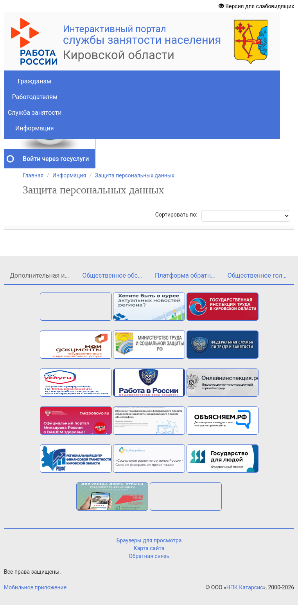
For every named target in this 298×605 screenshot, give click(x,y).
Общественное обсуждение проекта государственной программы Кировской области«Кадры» (116, 275)
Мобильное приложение (35, 587)
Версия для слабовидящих (256, 6)
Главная (33, 175)
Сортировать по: (176, 214)
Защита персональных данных (134, 175)
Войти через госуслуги (56, 159)
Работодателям (34, 97)
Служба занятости (35, 112)
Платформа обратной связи (188, 275)
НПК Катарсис (244, 587)
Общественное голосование (261, 275)
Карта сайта (149, 548)
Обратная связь (149, 556)
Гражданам (34, 81)
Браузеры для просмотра (149, 540)
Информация (34, 128)
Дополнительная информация (43, 275)
